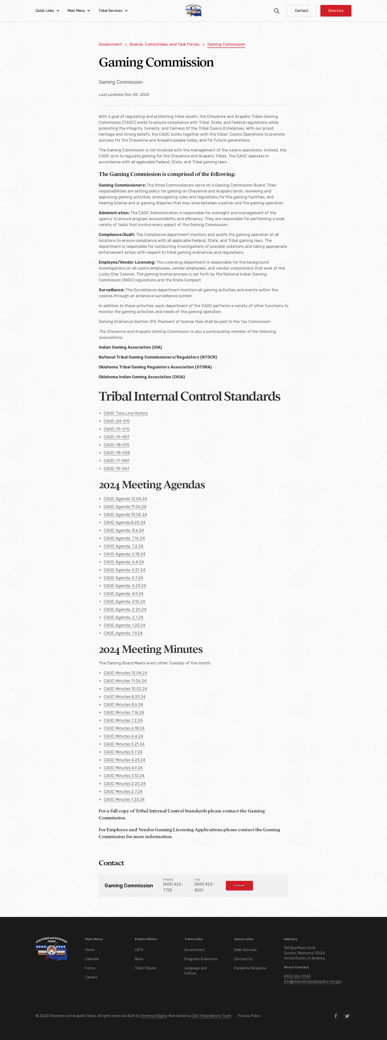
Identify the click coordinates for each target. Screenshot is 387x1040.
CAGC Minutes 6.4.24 (123, 736)
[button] (47, 10)
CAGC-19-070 (117, 429)
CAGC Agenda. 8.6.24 (124, 530)
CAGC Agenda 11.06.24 (125, 506)
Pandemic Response (250, 968)
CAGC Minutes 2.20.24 (125, 783)
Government (194, 950)
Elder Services (245, 950)
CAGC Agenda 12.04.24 (125, 498)
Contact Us (243, 959)
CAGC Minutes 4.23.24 (124, 760)
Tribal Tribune (145, 968)
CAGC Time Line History (126, 413)
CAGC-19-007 (117, 437)
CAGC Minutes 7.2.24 (123, 720)
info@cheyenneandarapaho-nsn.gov (313, 981)
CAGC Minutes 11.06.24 (125, 681)
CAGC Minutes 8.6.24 (123, 704)
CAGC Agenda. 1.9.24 (123, 633)
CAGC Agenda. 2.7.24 (123, 617)
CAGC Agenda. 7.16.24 (124, 538)
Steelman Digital (153, 1016)
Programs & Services (201, 959)
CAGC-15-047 (116, 468)
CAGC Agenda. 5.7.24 (123, 577)
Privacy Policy (249, 1016)
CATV (139, 950)
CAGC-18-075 (116, 445)
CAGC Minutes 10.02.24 (125, 688)
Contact (239, 885)
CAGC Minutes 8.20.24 (125, 696)
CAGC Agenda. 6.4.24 (124, 562)
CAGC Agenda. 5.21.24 (124, 570)
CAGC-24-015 (117, 421)
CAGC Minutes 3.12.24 (124, 775)
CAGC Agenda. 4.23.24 (125, 585)
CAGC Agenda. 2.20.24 (125, 609)
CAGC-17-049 (116, 460)
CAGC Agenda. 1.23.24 (124, 625)
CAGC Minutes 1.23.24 (124, 799)
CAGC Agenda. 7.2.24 (123, 546)
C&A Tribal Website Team (211, 1016)
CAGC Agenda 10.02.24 (125, 514)
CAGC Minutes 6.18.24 (124, 728)
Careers (91, 977)
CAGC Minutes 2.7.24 (123, 791)
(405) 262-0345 (297, 976)
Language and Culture (195, 971)
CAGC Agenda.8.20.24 (124, 522)
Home (90, 950)
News (139, 959)
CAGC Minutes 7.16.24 (124, 712)
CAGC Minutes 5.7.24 (123, 752)
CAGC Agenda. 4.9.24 (123, 593)
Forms (90, 968)
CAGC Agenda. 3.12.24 (124, 601)
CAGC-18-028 (117, 452)
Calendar (92, 959)
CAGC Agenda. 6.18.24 (124, 554)
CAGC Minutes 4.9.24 (123, 767)
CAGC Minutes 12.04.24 (125, 673)
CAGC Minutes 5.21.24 (124, 744)
